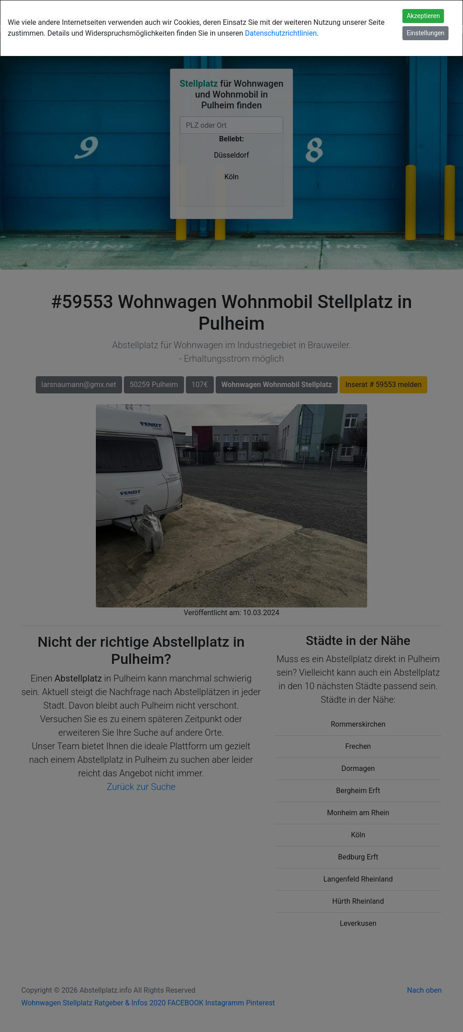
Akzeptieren (423, 15)
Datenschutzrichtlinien (281, 33)
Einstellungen (425, 33)
